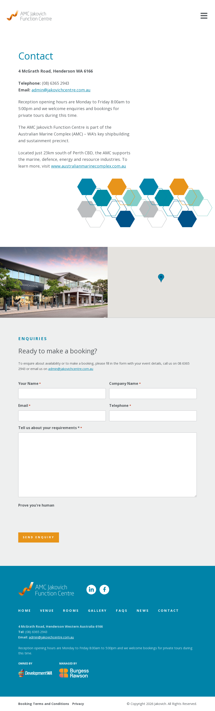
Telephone (120, 405)
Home (24, 610)
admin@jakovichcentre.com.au (61, 90)
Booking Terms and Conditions (43, 704)
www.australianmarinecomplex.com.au (88, 166)
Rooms (71, 610)
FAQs (122, 610)
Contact (168, 610)
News (143, 610)
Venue (47, 610)
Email (24, 405)
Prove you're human (36, 505)
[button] (161, 278)
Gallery (97, 610)
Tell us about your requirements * (50, 427)
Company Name (124, 383)
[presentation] (52, 518)
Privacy (78, 704)
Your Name (29, 383)
